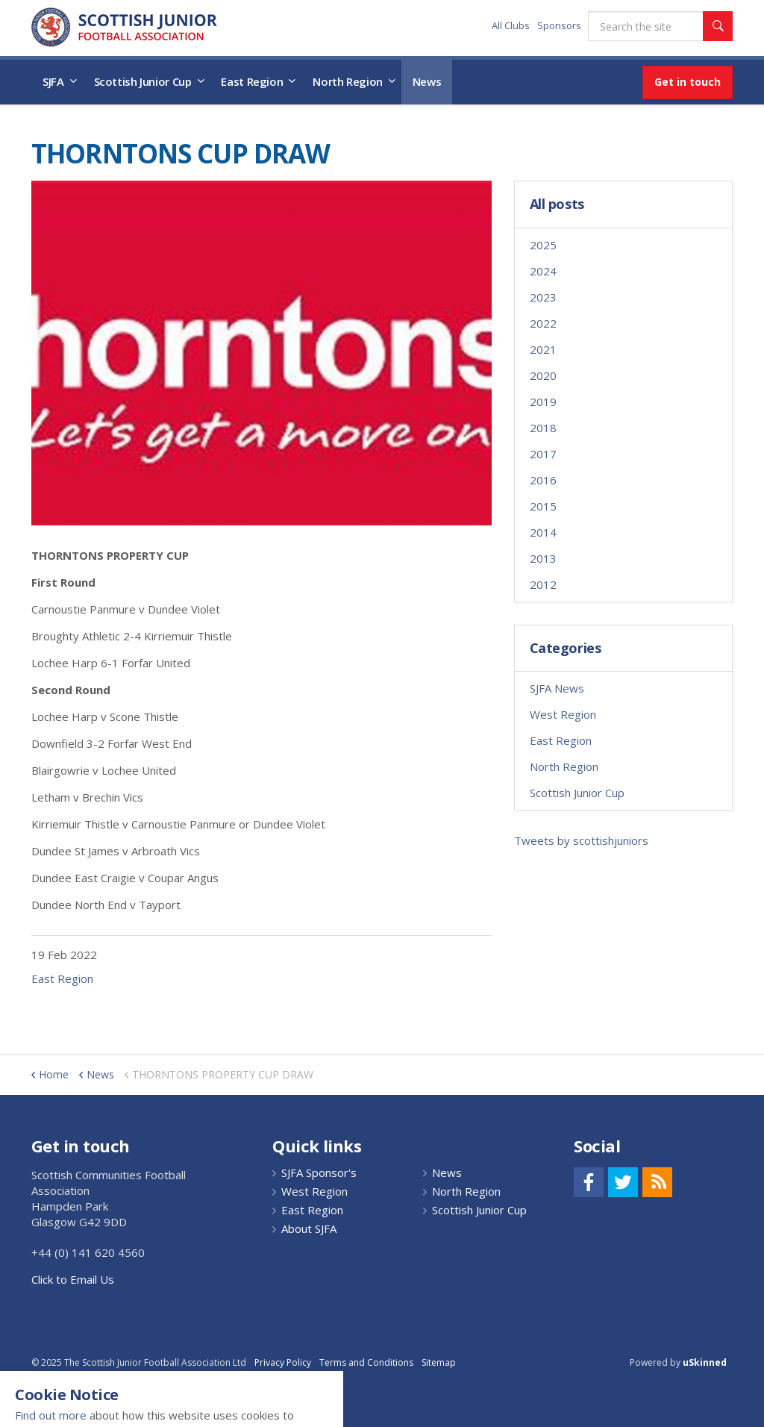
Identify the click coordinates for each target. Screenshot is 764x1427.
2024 (543, 270)
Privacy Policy (282, 1362)
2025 (543, 244)
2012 (543, 584)
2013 (543, 558)
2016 (543, 479)
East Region (252, 81)
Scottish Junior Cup (143, 81)
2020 (543, 375)
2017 (543, 453)
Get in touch (687, 82)
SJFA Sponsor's (319, 1172)
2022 (543, 323)
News (427, 81)
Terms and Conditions (366, 1362)
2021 (543, 349)
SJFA (53, 81)
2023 (543, 297)
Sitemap (439, 1362)
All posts (557, 204)
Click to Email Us (72, 1279)
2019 (543, 401)
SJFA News (557, 688)
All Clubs (511, 25)
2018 (543, 427)
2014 (543, 532)
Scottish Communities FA (124, 27)
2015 (543, 506)
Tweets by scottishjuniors (581, 840)
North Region (348, 81)
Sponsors (559, 25)
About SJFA (308, 1228)
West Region (563, 714)
